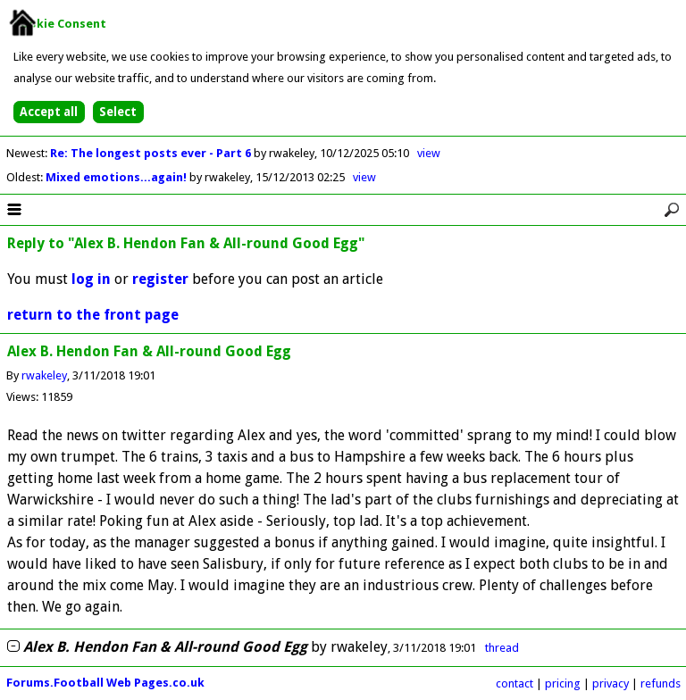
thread (502, 647)
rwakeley (44, 375)
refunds (660, 683)
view (428, 153)
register (160, 279)
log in (91, 279)
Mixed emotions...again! (117, 177)
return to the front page (93, 314)
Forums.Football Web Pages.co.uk (105, 682)
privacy (610, 683)
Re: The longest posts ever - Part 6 (152, 153)
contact (514, 683)
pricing (563, 683)
